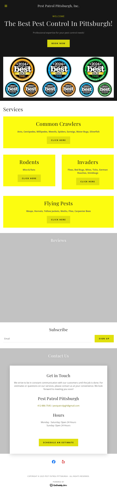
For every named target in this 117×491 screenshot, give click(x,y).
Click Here (58, 140)
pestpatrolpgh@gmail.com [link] (66, 405)
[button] (11, 6)
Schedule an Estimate (58, 442)
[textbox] (47, 338)
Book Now (58, 43)
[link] (58, 6)
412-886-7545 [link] (44, 405)
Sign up (104, 338)
